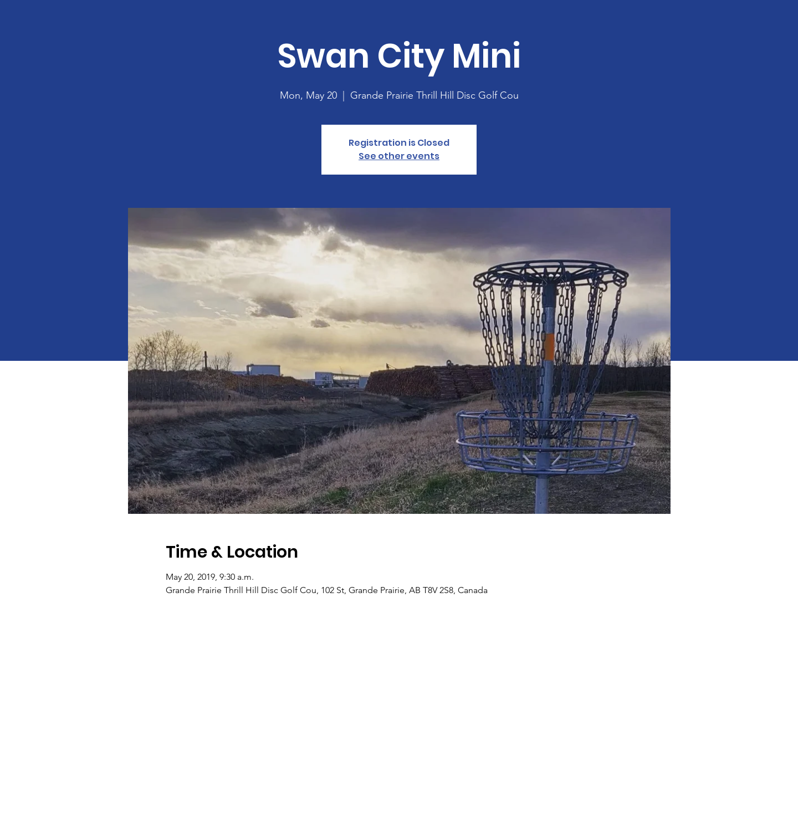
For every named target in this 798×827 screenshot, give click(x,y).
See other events (399, 156)
